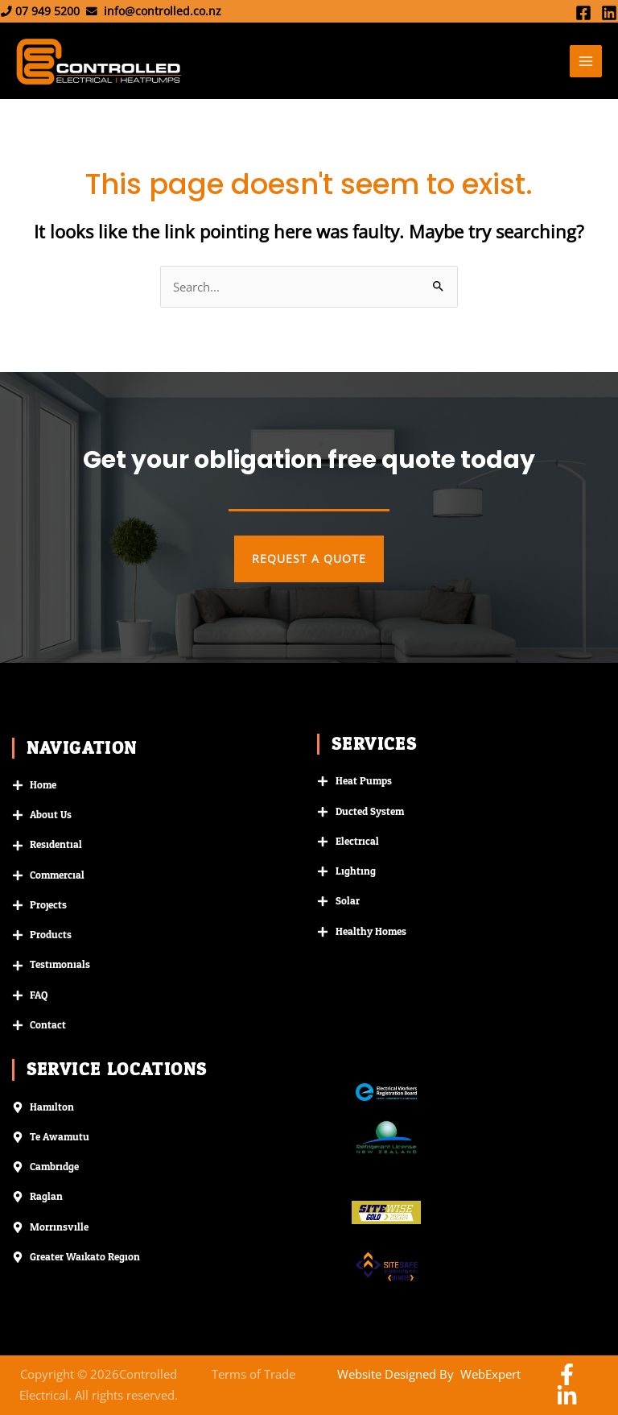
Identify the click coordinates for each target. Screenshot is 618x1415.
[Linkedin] (609, 13)
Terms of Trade (253, 1374)
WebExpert (490, 1374)
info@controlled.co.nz (162, 11)
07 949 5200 (47, 11)
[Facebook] (583, 13)
